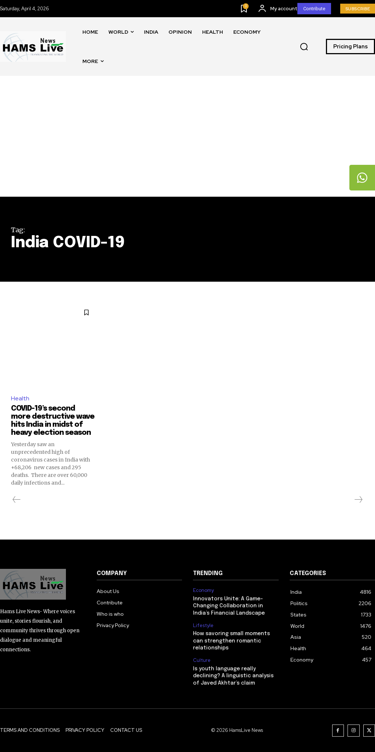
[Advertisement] (187, 141)
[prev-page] (16, 499)
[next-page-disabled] (358, 499)
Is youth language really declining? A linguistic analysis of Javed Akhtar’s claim (233, 676)
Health (20, 398)
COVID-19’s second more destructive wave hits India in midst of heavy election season (52, 421)
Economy (203, 590)
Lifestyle (203, 626)
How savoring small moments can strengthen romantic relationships (231, 641)
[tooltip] (362, 177)
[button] (304, 47)
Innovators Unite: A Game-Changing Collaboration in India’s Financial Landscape (229, 606)
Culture (202, 660)
